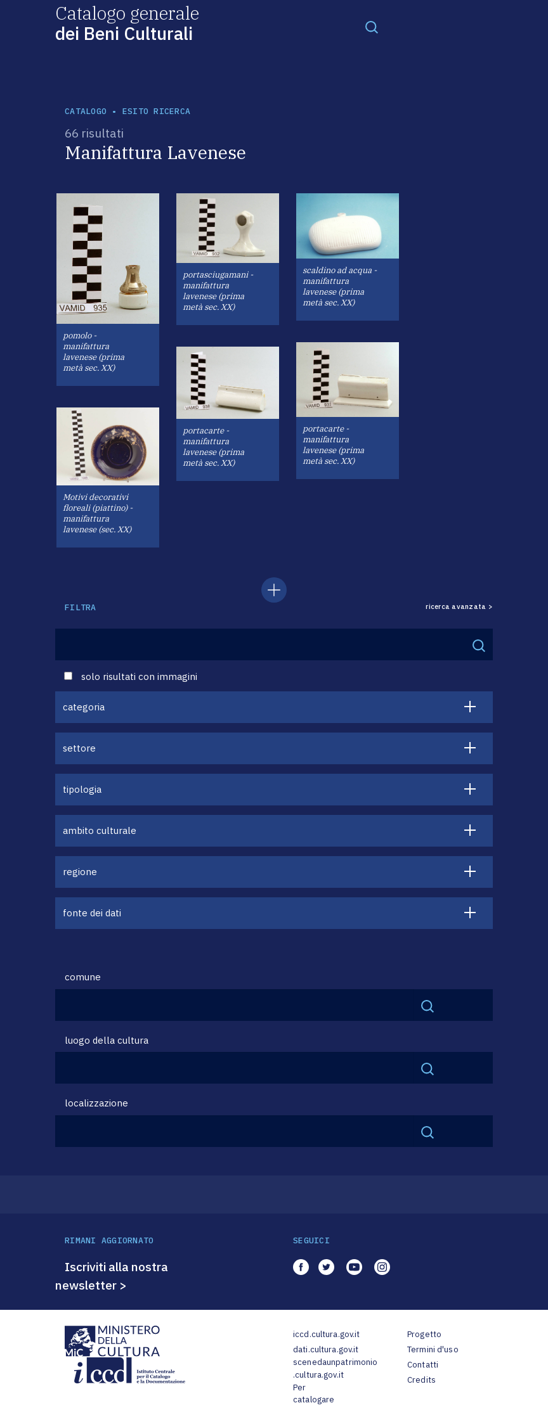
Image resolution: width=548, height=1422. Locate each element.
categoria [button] (84, 707)
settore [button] (79, 748)
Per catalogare (313, 1394)
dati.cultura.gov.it (325, 1349)
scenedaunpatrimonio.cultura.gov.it (335, 1368)
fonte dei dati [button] (92, 913)
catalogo (86, 111)
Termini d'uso (433, 1349)
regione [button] (80, 872)
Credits (421, 1379)
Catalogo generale (127, 22)
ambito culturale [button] (99, 830)
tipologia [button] (82, 789)
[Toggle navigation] (372, 26)
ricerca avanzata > (459, 607)
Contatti (422, 1364)
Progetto (424, 1334)
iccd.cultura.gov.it (326, 1334)
